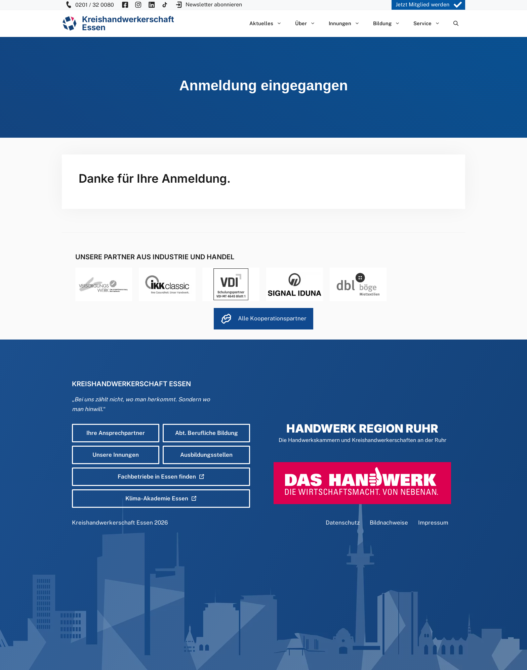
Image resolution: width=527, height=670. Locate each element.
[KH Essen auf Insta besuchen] (138, 5)
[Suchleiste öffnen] (456, 23)
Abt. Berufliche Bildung (206, 433)
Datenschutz (343, 522)
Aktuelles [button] (268, 23)
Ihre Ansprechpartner (115, 433)
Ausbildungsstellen (206, 454)
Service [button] (430, 23)
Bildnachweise (389, 522)
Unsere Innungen (115, 454)
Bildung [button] (390, 23)
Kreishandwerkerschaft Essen (112, 522)
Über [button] (308, 23)
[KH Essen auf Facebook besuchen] (125, 5)
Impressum (433, 522)
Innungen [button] (347, 23)
